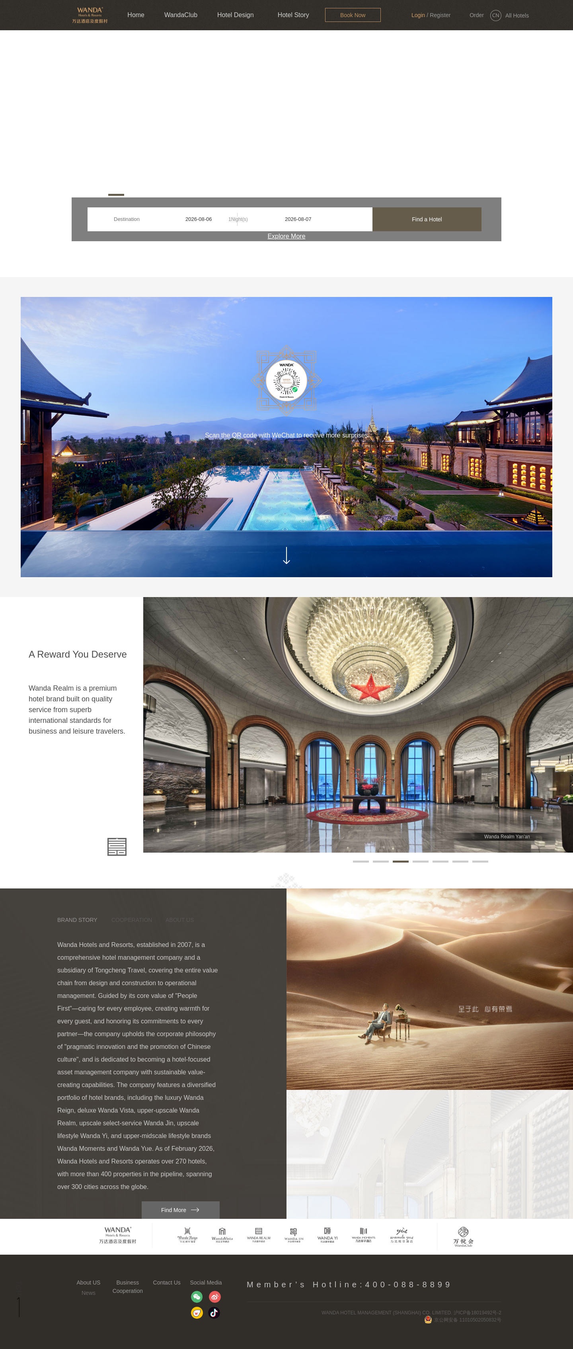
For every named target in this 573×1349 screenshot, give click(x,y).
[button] (80, 195)
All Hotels (517, 15)
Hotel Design (235, 15)
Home (135, 15)
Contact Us (167, 1282)
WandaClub (180, 15)
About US (89, 1282)
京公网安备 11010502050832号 (462, 1320)
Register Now (440, 21)
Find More (173, 1210)
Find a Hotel (427, 219)
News (89, 1293)
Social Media (206, 1282)
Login (418, 15)
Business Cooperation (128, 1286)
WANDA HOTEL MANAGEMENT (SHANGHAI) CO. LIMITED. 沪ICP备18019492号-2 (411, 1313)
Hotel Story (293, 15)
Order (477, 15)
